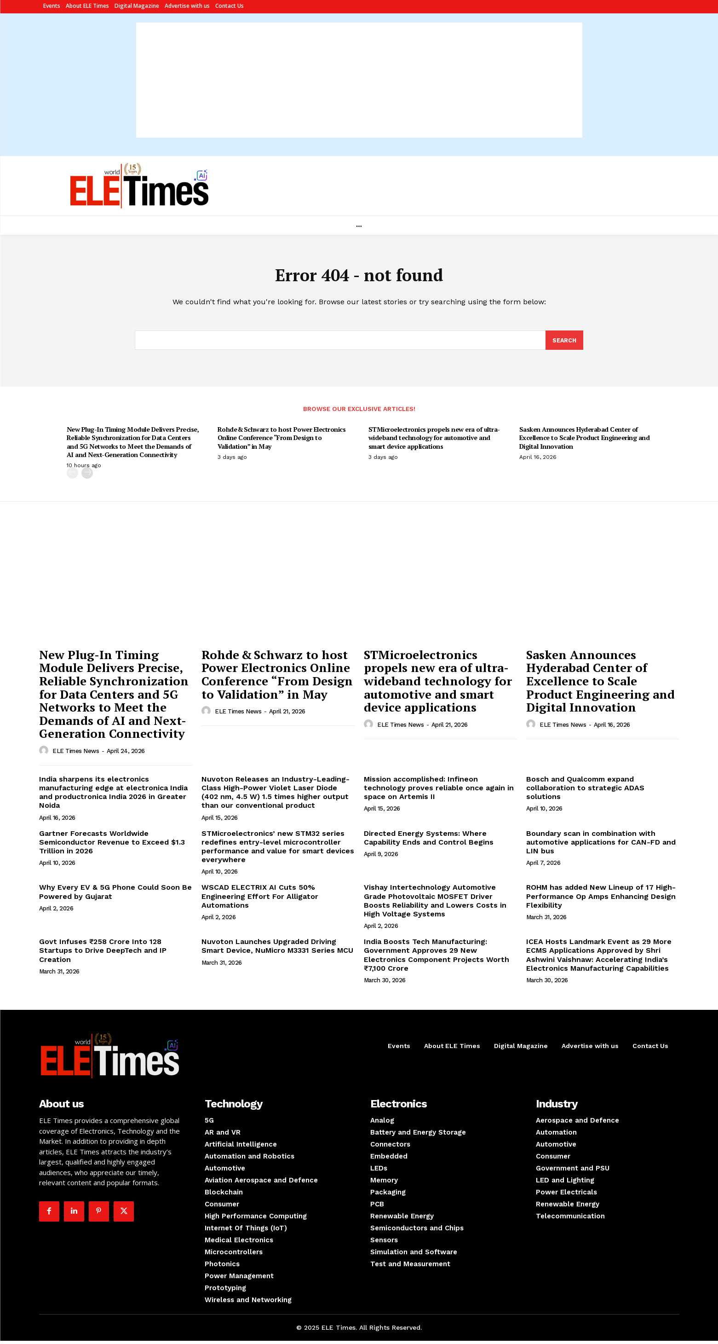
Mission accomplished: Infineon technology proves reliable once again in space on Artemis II (439, 791)
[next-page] (87, 476)
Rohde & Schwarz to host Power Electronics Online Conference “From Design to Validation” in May (282, 440)
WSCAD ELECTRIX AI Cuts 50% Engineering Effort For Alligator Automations (259, 899)
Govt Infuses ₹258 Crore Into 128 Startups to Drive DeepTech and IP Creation (103, 953)
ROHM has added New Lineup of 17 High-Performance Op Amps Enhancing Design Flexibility (601, 899)
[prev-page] (72, 476)
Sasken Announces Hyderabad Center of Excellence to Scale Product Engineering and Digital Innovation (584, 440)
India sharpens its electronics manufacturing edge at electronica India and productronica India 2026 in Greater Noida (113, 795)
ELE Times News (75, 754)
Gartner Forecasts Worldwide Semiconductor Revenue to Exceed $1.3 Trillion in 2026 (112, 845)
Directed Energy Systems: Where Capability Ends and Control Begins (429, 841)
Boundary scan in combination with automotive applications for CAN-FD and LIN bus (601, 845)
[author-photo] (45, 754)
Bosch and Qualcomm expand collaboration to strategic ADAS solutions (585, 791)
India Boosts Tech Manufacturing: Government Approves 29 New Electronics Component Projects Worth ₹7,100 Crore (436, 958)
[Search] (564, 343)
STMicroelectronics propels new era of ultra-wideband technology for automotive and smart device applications (434, 440)
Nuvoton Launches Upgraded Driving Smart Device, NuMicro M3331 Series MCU (277, 949)
